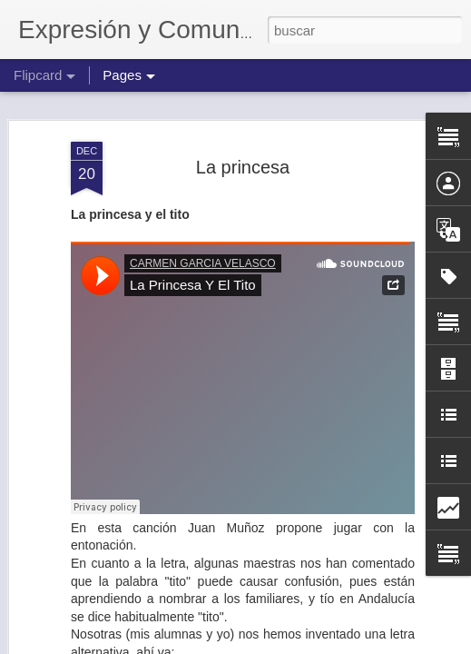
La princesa (242, 167)
